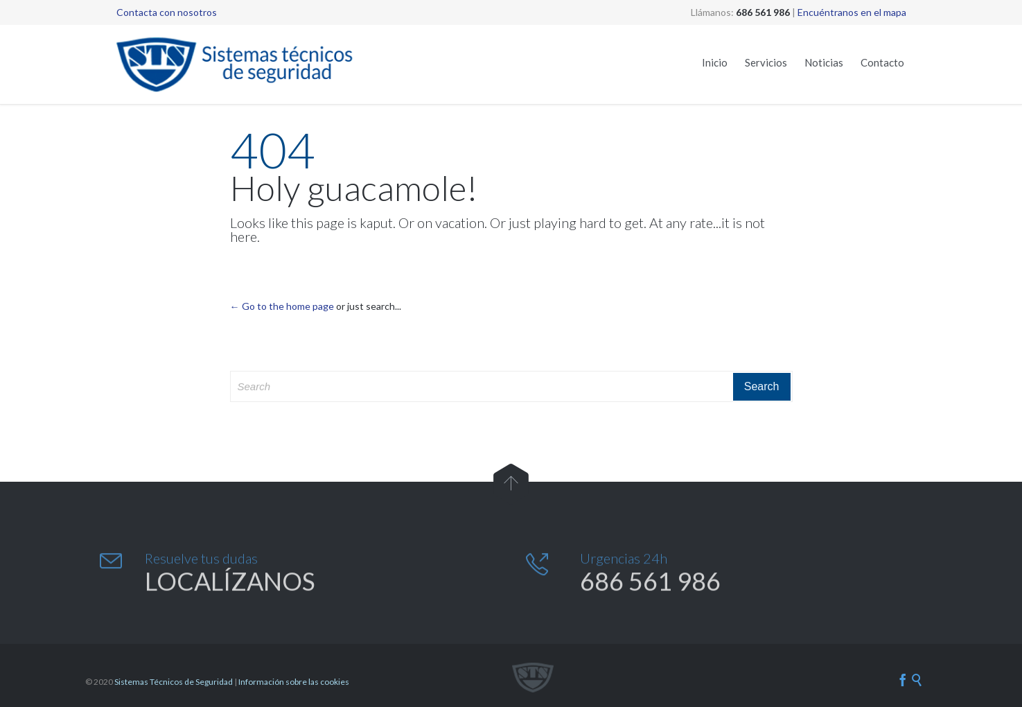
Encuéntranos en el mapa (852, 12)
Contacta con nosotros (166, 12)
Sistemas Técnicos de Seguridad (173, 682)
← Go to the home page (282, 306)
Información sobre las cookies (293, 682)
